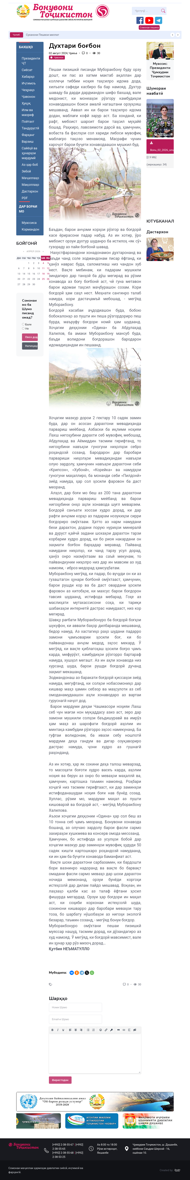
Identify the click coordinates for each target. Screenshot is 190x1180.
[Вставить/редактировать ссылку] (106, 1030)
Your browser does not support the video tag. (160, 191)
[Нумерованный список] (93, 1030)
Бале (28, 324)
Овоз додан (31, 337)
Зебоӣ (26, 171)
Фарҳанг (28, 135)
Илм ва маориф (28, 112)
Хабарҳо (28, 76)
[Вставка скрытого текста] (134, 1030)
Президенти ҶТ (31, 60)
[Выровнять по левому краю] (70, 1030)
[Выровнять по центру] (75, 1030)
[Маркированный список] (88, 1030)
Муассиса (29, 223)
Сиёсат (27, 70)
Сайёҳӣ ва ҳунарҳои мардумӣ (29, 153)
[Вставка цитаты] (118, 1030)
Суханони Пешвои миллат (42, 34)
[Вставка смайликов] (100, 1030)
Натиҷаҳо (31, 346)
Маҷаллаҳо (30, 178)
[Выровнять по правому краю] (81, 1030)
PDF (25, 198)
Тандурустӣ (30, 128)
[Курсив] (58, 1030)
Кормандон (30, 229)
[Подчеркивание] (63, 1030)
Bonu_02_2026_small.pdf (165, 146)
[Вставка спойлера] (129, 1030)
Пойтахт (28, 121)
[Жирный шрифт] (52, 1030)
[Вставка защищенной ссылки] (111, 1030)
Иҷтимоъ (29, 83)
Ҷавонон (28, 96)
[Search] (146, 11)
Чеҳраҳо (28, 90)
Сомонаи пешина (149, 27)
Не (27, 328)
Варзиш (27, 141)
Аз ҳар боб (30, 164)
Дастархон (30, 191)
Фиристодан (60, 1080)
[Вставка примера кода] (124, 1030)
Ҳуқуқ (26, 103)
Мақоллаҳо (30, 185)
